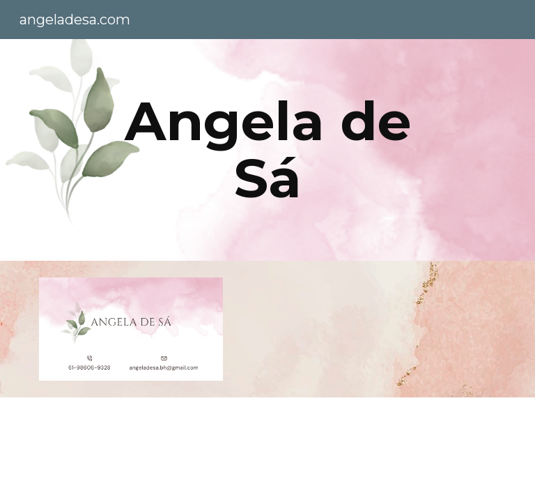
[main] (267, 150)
